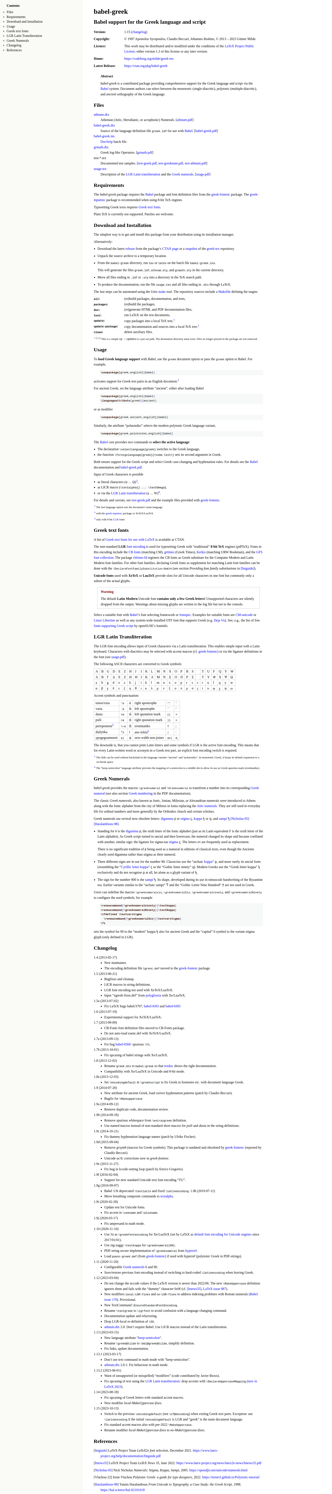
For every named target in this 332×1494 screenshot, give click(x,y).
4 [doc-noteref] (159, 491)
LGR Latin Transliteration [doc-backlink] (123, 636)
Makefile (224, 291)
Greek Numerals (18, 40)
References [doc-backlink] (106, 1439)
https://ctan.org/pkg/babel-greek (146, 66)
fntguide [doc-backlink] (100, 1448)
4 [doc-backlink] (94, 518)
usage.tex (100, 169)
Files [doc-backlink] (99, 105)
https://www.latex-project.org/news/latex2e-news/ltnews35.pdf (218, 1461)
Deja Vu (219, 619)
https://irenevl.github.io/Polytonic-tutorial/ (231, 1475)
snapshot (191, 248)
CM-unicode (244, 614)
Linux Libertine (104, 619)
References (14, 50)
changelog (139, 32)
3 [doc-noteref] (137, 480)
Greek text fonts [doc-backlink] (111, 529)
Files (10, 12)
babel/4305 (172, 1005)
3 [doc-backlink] (94, 511)
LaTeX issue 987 (214, 1287)
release (130, 248)
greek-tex (213, 248)
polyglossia (153, 994)
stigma (185, 817)
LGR (116, 519)
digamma (167, 817)
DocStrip (107, 141)
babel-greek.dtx (104, 125)
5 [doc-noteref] (113, 724)
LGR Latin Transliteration (24, 36)
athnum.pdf (184, 120)
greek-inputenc (114, 512)
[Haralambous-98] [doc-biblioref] (106, 823)
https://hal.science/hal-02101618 (123, 1488)
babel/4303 (151, 1005)
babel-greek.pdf (206, 131)
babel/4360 (123, 1043)
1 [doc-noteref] (174, 319)
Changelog (14, 45)
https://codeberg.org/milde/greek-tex (149, 58)
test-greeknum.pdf (170, 163)
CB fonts (135, 551)
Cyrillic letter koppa (134, 866)
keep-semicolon (149, 1336)
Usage (11, 26)
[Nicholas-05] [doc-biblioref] (239, 817)
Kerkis (201, 551)
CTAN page (170, 248)
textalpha (166, 1195)
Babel (104, 88)
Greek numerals (183, 174)
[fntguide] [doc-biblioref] (247, 568)
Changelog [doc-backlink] (105, 947)
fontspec (185, 614)
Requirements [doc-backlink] (109, 185)
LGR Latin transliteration (143, 174)
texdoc (168, 1065)
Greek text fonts (17, 31)
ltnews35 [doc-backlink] (101, 1461)
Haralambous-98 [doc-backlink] (106, 1482)
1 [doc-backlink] (97, 337)
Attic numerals (207, 805)
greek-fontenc (220, 194)
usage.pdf (202, 174)
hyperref (191, 1249)
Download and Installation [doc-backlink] (122, 225)
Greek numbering (140, 792)
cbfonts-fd (140, 557)
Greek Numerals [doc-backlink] (112, 778)
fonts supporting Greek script (113, 625)
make (162, 291)
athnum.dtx (101, 114)
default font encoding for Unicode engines (223, 1233)
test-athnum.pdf (195, 163)
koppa (198, 817)
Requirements (16, 17)
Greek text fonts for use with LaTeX (130, 539)
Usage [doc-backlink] (100, 349)
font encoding (136, 546)
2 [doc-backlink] (99, 337)
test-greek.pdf (147, 163)
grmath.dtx (101, 147)
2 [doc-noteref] (178, 379)
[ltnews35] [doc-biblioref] (194, 1287)
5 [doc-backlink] (94, 755)
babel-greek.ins (104, 136)
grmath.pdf (144, 152)
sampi (223, 817)
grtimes (169, 551)
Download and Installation (25, 21)
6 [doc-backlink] (94, 766)
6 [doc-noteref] (148, 730)
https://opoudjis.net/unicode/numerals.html (218, 1468)
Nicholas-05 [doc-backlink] (103, 1468)
